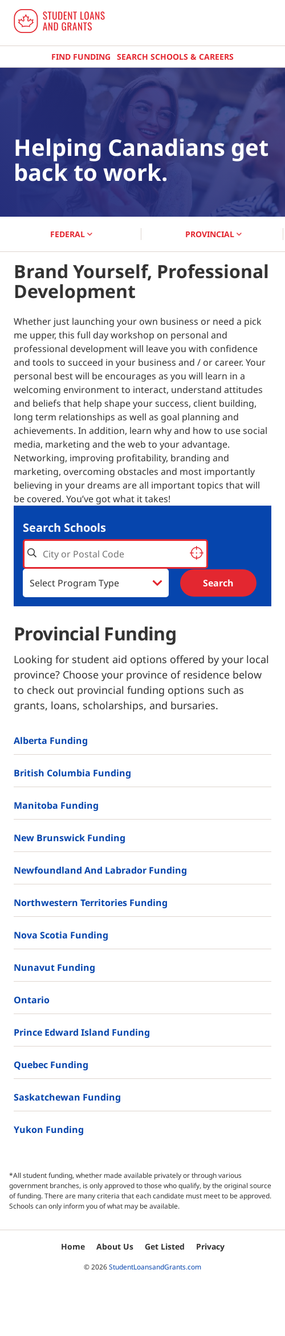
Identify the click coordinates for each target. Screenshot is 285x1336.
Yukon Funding (49, 1129)
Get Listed (165, 1246)
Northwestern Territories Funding (91, 902)
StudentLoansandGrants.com (155, 1267)
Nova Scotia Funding (61, 935)
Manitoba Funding (56, 805)
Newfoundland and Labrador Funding (100, 870)
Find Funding (81, 56)
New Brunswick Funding (69, 838)
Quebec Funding (51, 1064)
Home (73, 1246)
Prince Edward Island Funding (82, 1032)
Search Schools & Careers (175, 56)
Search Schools (64, 527)
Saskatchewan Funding (67, 1097)
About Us (114, 1246)
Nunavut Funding (54, 967)
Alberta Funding (51, 740)
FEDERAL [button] (71, 234)
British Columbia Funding (72, 773)
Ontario (32, 1000)
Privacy (210, 1246)
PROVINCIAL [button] (213, 234)
